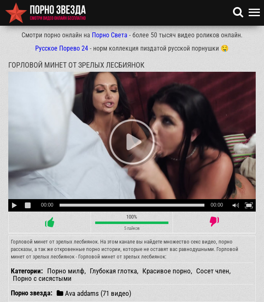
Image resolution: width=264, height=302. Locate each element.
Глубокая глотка (113, 270)
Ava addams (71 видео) (94, 293)
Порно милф (65, 270)
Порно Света (109, 35)
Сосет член (212, 270)
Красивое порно (166, 270)
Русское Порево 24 (61, 48)
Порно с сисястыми (42, 278)
